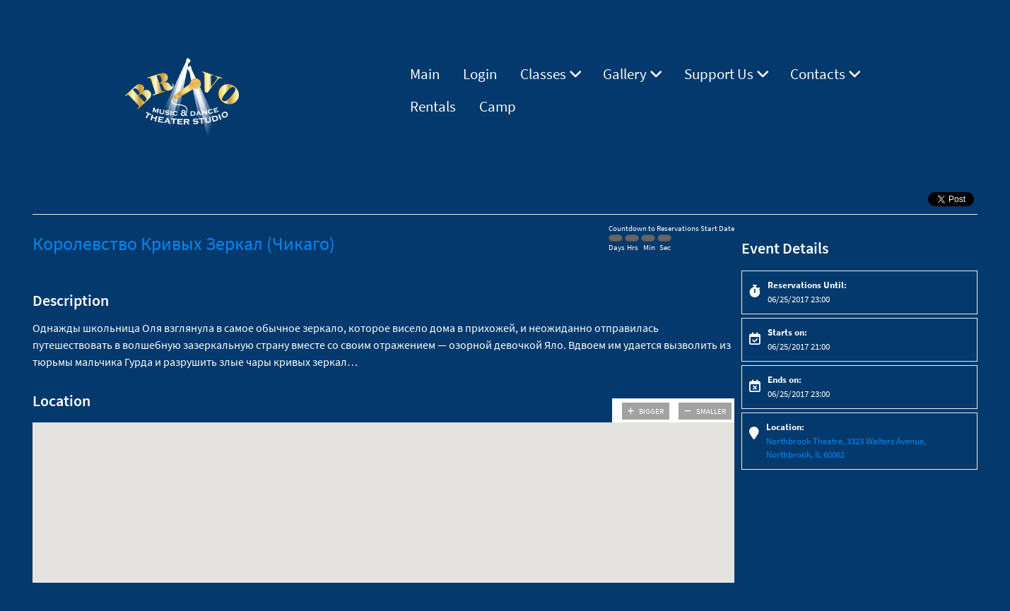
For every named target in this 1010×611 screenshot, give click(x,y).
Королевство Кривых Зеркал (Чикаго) (184, 243)
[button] (383, 490)
